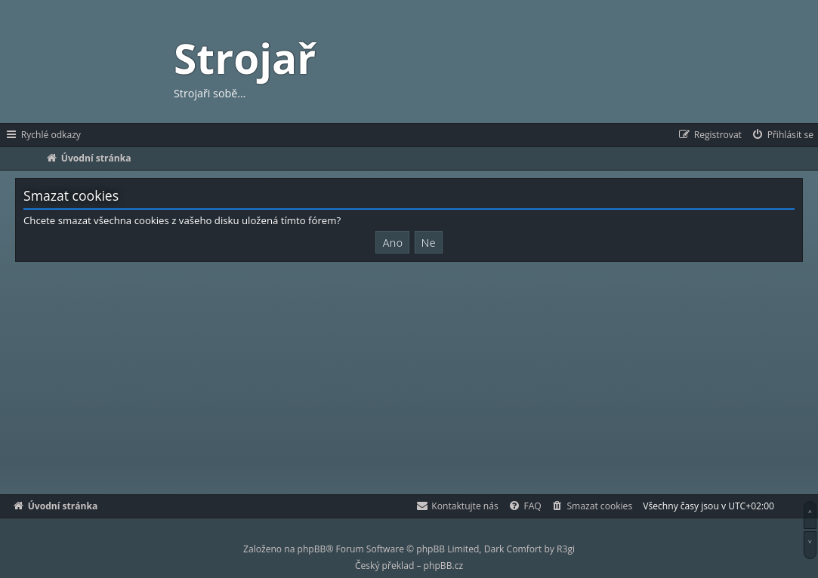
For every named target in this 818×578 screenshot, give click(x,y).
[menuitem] (782, 135)
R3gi (566, 549)
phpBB (312, 549)
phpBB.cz (443, 565)
